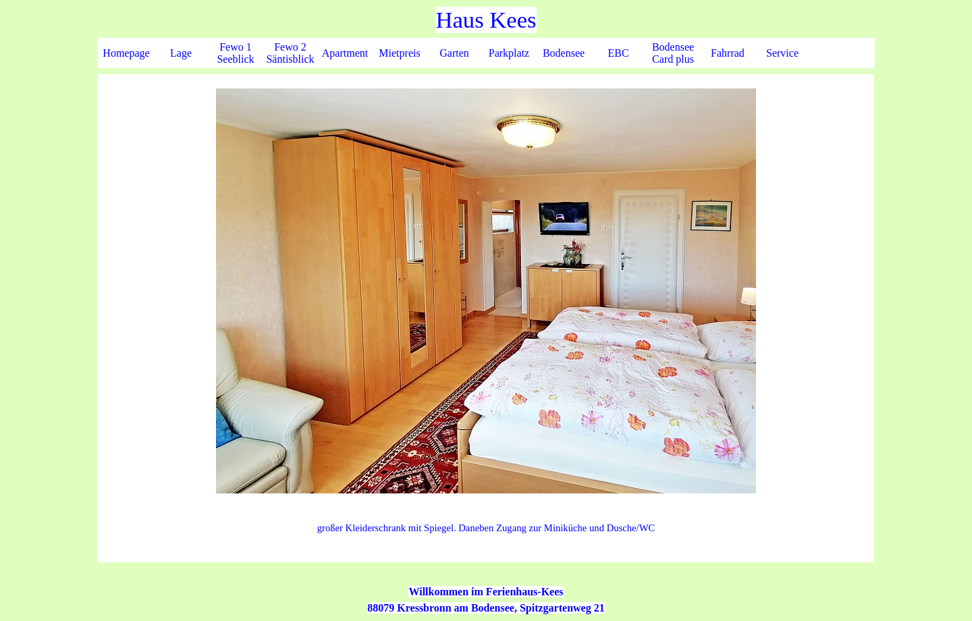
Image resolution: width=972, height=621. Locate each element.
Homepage (126, 53)
